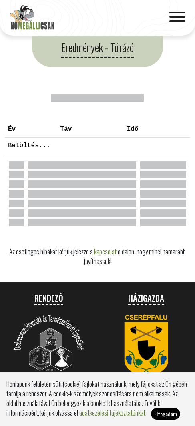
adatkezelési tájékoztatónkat (112, 415)
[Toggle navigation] (177, 18)
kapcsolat (105, 251)
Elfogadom (165, 416)
